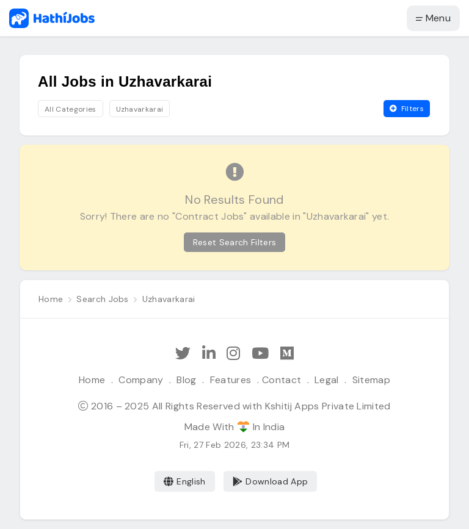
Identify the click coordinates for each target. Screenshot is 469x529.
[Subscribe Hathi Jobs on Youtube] (260, 353)
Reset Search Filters (234, 242)
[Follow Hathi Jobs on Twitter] (183, 353)
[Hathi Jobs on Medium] (287, 353)
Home (92, 379)
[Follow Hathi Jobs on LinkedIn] (209, 353)
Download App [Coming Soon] (270, 481)
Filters (407, 108)
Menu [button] (433, 18)
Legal (326, 379)
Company (140, 379)
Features (231, 379)
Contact (281, 379)
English (185, 481)
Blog (186, 379)
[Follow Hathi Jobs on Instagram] (233, 353)
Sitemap (371, 379)
